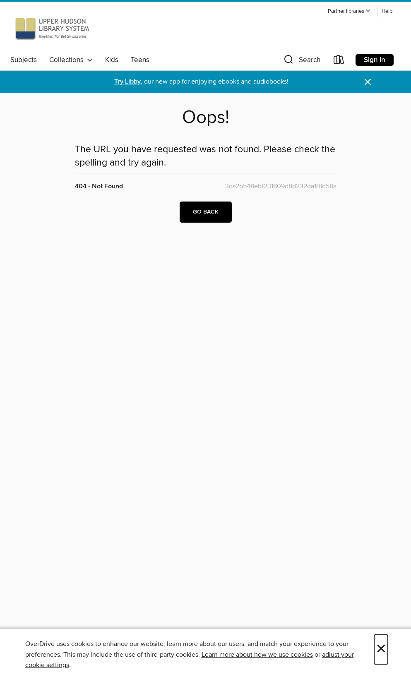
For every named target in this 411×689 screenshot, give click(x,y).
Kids (111, 60)
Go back (206, 212)
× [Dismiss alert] (367, 82)
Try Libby (127, 81)
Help (387, 11)
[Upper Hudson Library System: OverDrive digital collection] (52, 28)
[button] (349, 11)
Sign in (374, 60)
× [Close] (381, 649)
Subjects (23, 60)
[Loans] (339, 61)
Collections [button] (71, 60)
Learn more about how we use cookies (257, 655)
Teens (140, 60)
